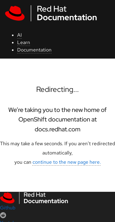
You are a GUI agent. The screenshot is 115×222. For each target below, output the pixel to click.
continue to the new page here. (67, 162)
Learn (23, 42)
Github (7, 207)
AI (19, 35)
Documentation (34, 50)
